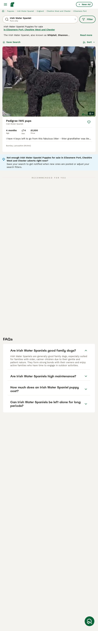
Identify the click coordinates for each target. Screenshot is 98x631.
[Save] (89, 122)
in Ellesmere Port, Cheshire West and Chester (29, 29)
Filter (87, 19)
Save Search (11, 42)
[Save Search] (89, 621)
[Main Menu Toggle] (5, 4)
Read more (86, 35)
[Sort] (89, 42)
